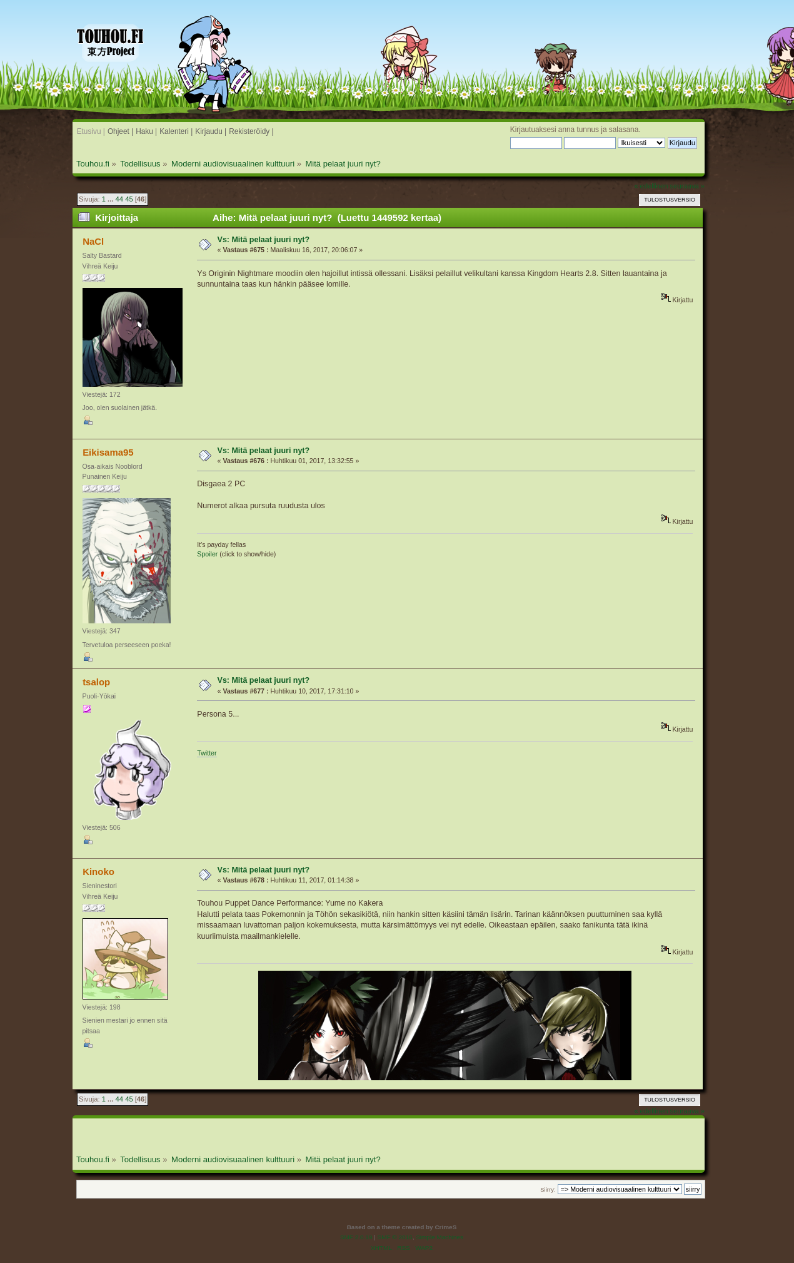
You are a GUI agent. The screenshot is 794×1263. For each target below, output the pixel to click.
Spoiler (207, 554)
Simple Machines (439, 1237)
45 (129, 199)
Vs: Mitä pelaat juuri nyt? (264, 239)
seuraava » (687, 186)
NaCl (93, 241)
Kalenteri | (176, 131)
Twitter (206, 753)
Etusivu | (91, 131)
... (111, 199)
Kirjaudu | (210, 131)
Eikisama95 (108, 452)
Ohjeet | (120, 131)
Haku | (146, 131)
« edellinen (651, 186)
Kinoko (98, 871)
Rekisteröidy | (251, 131)
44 (119, 199)
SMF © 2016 (395, 1237)
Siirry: (547, 1189)
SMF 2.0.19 (356, 1237)
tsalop (96, 682)
